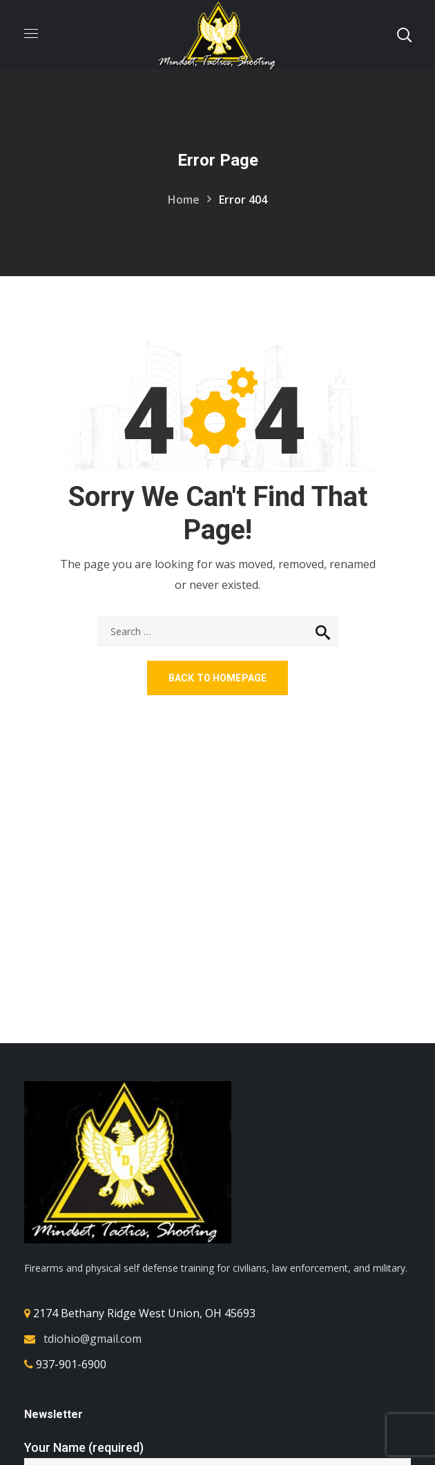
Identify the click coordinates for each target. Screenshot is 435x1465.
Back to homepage (217, 677)
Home (184, 199)
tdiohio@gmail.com (93, 1338)
